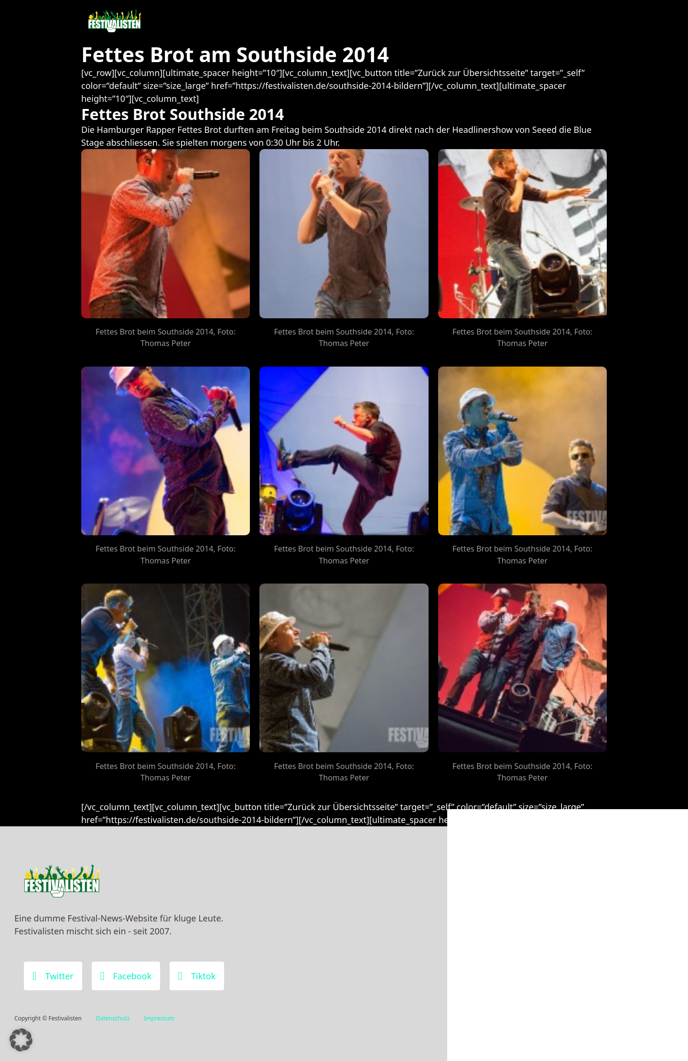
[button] (21, 1040)
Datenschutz (112, 1018)
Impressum (159, 1018)
